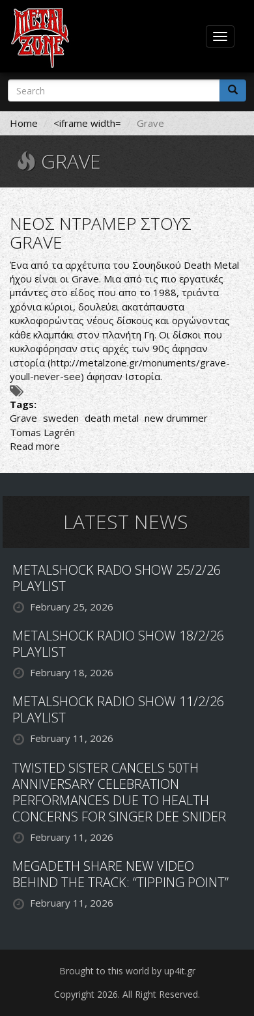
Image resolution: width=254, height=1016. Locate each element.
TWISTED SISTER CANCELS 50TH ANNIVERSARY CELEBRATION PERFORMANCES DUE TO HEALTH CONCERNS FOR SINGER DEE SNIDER (119, 792)
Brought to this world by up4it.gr (127, 971)
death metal (112, 417)
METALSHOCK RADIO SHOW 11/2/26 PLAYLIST (118, 709)
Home (24, 123)
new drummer (176, 417)
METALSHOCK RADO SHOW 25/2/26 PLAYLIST (116, 578)
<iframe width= (87, 123)
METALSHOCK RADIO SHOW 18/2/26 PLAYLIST (118, 644)
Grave (23, 417)
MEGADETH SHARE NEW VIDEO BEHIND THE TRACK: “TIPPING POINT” (120, 874)
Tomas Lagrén (42, 432)
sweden (61, 417)
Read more (35, 445)
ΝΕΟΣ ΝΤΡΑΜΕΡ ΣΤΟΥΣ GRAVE (100, 233)
